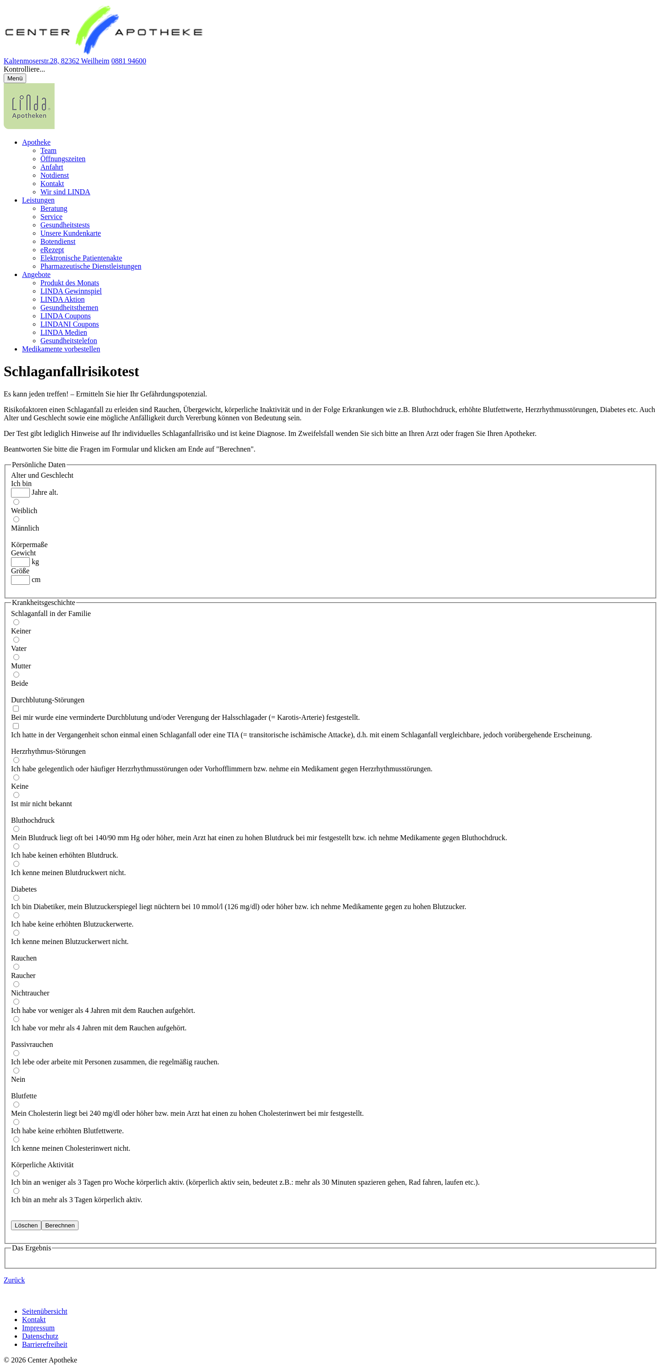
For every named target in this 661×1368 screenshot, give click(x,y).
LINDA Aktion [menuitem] (62, 299)
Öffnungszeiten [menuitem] (62, 159)
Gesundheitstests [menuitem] (65, 225)
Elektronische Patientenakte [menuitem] (81, 258)
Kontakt (34, 1319)
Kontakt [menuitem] (52, 183)
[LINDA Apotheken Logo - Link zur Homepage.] (29, 126)
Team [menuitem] (48, 150)
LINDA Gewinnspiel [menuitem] (71, 291)
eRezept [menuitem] (52, 250)
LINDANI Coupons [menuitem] (69, 324)
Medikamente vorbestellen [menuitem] (61, 349)
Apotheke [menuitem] (36, 142)
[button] (330, 69)
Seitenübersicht (44, 1311)
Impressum (38, 1328)
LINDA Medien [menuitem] (63, 332)
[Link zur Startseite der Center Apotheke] (105, 53)
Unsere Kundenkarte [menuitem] (70, 233)
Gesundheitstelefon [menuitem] (68, 341)
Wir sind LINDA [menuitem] (65, 192)
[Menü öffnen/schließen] (15, 78)
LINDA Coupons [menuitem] (65, 316)
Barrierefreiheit (44, 1344)
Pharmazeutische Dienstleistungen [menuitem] (90, 266)
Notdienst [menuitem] (54, 175)
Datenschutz (40, 1336)
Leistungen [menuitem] (38, 200)
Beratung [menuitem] (53, 208)
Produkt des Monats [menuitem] (69, 283)
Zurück (14, 1280)
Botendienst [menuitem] (57, 241)
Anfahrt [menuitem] (51, 167)
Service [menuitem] (51, 216)
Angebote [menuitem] (36, 274)
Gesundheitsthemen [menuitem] (69, 307)
